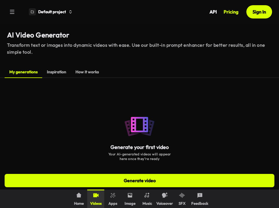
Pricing (231, 12)
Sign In (259, 12)
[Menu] (12, 12)
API (213, 12)
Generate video (140, 180)
